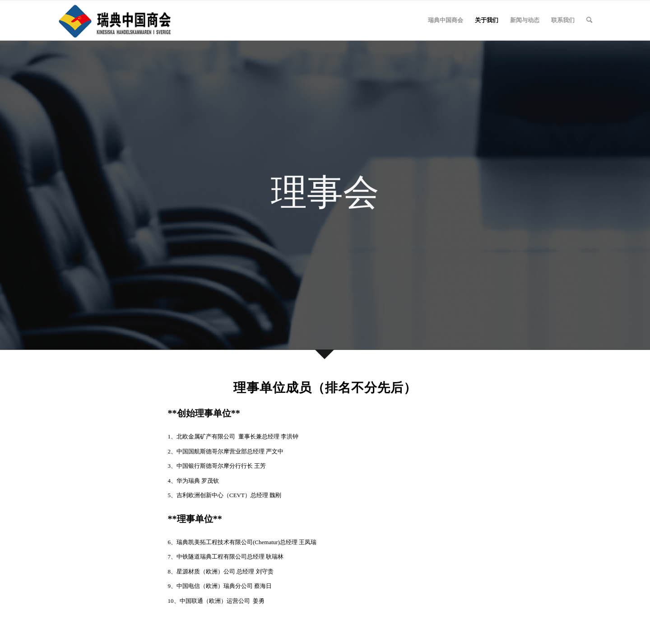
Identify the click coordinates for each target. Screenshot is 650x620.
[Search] (589, 20)
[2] (116, 20)
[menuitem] (445, 20)
